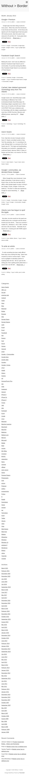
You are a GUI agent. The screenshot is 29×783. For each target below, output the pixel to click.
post (20, 272)
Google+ (3, 47)
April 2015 (4, 627)
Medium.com (5, 435)
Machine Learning (6, 424)
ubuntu (24, 238)
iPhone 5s (4, 397)
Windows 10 (4, 542)
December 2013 (5, 649)
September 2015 (6, 619)
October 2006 (5, 716)
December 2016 (5, 600)
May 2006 (4, 721)
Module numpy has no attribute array (17, 746)
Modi (2, 445)
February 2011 (5, 689)
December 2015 (5, 614)
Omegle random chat (19, 777)
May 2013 (4, 659)
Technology (4, 513)
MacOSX (3, 429)
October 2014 (5, 638)
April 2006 (4, 724)
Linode (3, 416)
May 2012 (4, 675)
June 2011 (4, 684)
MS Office (4, 451)
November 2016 (5, 603)
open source (4, 470)
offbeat (3, 467)
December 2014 (5, 635)
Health (3, 370)
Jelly (2, 405)
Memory (3, 437)
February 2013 (5, 667)
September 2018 (6, 587)
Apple (3, 300)
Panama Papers (5, 475)
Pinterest (3, 486)
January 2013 (5, 670)
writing (3, 274)
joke (2, 408)
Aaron (19, 162)
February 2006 (5, 729)
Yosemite (3, 556)
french (3, 343)
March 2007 (4, 713)
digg (2, 316)
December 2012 (5, 673)
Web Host (4, 531)
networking (4, 459)
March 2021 (4, 568)
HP (2, 378)
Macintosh (4, 427)
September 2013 (6, 651)
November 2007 (5, 700)
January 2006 (5, 732)
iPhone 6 (3, 400)
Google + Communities (12, 45)
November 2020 (5, 576)
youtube (3, 558)
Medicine (3, 432)
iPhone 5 (3, 394)
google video (5, 359)
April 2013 (4, 662)
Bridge (3, 311)
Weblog (3, 534)
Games (3, 346)
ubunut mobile (4, 240)
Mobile (11, 238)
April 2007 (4, 710)
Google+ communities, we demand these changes (11, 171)
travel (2, 515)
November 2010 (5, 697)
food (2, 341)
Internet (3, 392)
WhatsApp (4, 537)
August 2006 (4, 718)
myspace (3, 453)
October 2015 (5, 616)
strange (3, 507)
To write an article (8, 246)
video (2, 523)
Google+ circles (5, 204)
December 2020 (5, 573)
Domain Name (5, 319)
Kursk (3, 413)
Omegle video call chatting (13, 782)
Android (3, 298)
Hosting (3, 376)
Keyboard (4, 410)
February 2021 (5, 571)
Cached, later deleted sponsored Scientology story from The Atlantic (13, 89)
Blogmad (3, 308)
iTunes (3, 402)
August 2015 (4, 622)
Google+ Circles (10, 47)
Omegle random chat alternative (15, 780)
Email (3, 327)
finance (3, 338)
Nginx (3, 462)
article (16, 272)
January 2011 (5, 692)
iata (2, 384)
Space (3, 505)
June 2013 (4, 657)
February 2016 (5, 611)
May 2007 (4, 708)
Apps (2, 303)
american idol (5, 295)
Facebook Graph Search (10, 56)
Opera (3, 472)
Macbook (3, 421)
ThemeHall (21, 772)
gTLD (2, 367)
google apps (22, 47)
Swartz (7, 164)
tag (2, 510)
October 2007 (5, 702)
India (2, 386)
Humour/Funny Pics (6, 381)
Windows (3, 539)
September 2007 (6, 705)
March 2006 (4, 727)
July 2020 (4, 579)
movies (3, 448)
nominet (3, 464)
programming (5, 491)
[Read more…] (17, 38)
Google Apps (21, 45)
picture (3, 483)
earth (2, 324)
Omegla (11, 777)
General (3, 349)
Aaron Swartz (6, 132)
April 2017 (4, 598)
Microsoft (3, 440)
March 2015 (4, 630)
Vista (2, 526)
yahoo (3, 553)
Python (3, 494)
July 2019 (4, 584)
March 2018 (4, 589)
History (3, 373)
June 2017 (4, 592)
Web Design (4, 529)
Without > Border (14, 6)
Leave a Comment (21, 22)
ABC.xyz (3, 290)
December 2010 (5, 694)
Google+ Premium (8, 20)
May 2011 (4, 686)
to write (23, 272)
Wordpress (4, 548)
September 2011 (6, 678)
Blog (2, 306)
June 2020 (4, 581)
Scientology (9, 123)
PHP (2, 480)
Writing (8, 272)
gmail (2, 351)
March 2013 (4, 665)
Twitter (3, 518)
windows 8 (4, 545)
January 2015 (5, 632)
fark (2, 335)
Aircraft (3, 292)
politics (3, 488)
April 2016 (4, 606)
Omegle (6, 777)
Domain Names (5, 322)
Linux (8, 238)
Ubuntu (15, 238)
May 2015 (4, 624)
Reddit (3, 499)
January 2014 (5, 646)
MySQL (3, 456)
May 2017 (4, 595)
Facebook (9, 77)
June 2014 (4, 641)
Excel (2, 330)
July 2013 (4, 654)
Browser (3, 314)
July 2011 (4, 681)
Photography (5, 478)
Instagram (4, 389)
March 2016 (4, 608)
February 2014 (5, 643)
